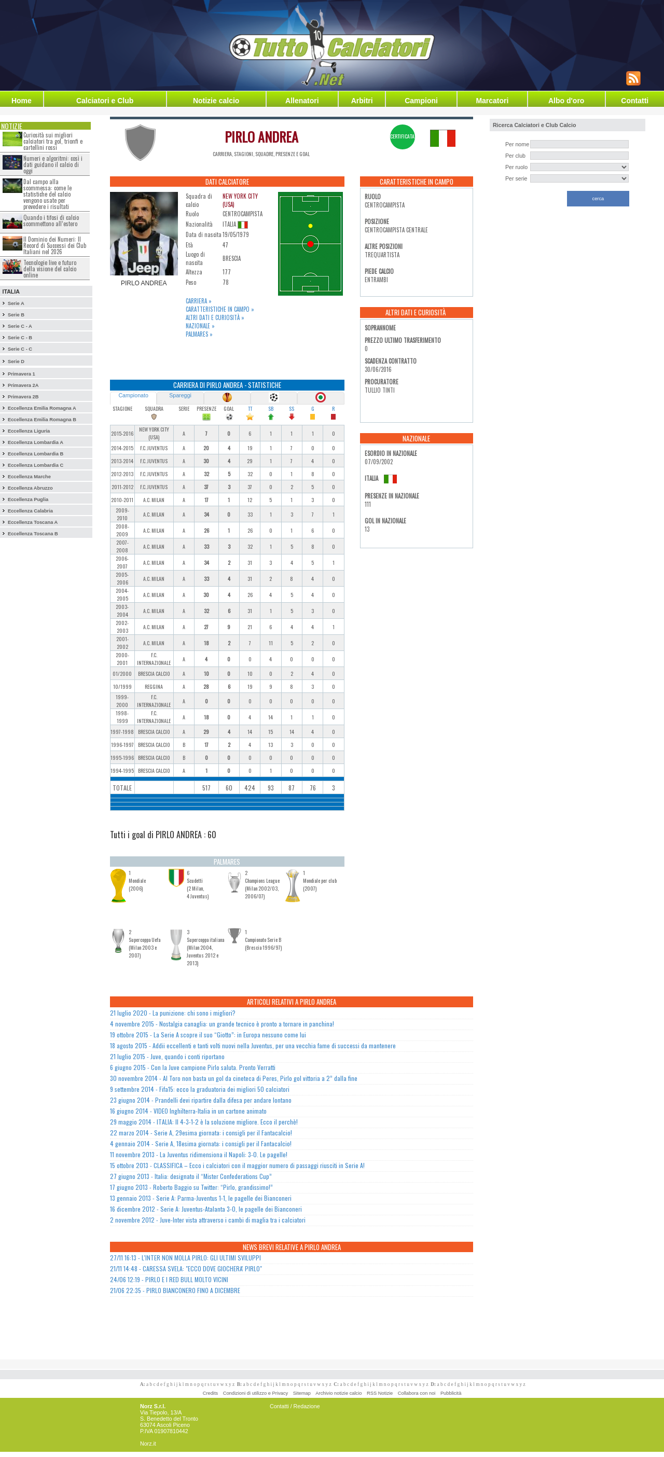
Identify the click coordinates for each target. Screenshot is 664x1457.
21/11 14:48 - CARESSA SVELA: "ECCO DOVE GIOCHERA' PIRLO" (186, 1268)
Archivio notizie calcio (338, 1393)
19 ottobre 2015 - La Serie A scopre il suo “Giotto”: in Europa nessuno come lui (208, 1034)
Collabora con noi (417, 1393)
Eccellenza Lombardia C (35, 465)
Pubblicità (450, 1393)
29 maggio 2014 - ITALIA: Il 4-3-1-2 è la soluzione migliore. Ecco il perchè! (204, 1121)
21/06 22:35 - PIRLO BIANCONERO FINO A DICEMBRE (175, 1290)
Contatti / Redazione (295, 1406)
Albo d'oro (566, 100)
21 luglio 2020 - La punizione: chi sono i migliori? (173, 1012)
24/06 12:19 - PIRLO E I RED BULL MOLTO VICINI (169, 1279)
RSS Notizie (380, 1393)
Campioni (421, 100)
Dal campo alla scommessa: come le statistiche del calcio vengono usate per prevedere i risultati (47, 194)
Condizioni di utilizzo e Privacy (255, 1393)
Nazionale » (200, 326)
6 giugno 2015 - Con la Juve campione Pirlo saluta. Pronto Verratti (192, 1067)
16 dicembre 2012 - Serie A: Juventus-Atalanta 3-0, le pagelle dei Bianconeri (206, 1208)
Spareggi (180, 395)
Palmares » (199, 334)
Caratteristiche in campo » (220, 309)
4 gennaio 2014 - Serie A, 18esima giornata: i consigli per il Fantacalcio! (201, 1143)
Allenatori (302, 100)
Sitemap (302, 1393)
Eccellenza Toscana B (33, 533)
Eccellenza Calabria (30, 511)
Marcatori (492, 100)
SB (270, 408)
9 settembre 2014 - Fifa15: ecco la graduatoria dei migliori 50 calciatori (199, 1089)
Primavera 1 (21, 374)
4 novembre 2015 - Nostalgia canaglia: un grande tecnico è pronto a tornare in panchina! (222, 1023)
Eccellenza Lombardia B (35, 453)
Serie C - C (20, 349)
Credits (210, 1393)
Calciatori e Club (104, 100)
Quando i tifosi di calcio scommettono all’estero (51, 220)
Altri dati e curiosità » (215, 317)
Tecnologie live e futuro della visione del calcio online (49, 268)
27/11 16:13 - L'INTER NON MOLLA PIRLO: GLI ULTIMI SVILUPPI (185, 1257)
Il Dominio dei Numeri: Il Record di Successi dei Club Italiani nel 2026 (54, 245)
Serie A (16, 303)
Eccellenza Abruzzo (30, 488)
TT (250, 408)
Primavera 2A (23, 385)
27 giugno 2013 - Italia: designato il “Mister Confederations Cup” (191, 1176)
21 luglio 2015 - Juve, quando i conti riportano (167, 1056)
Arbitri (362, 100)
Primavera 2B (23, 396)
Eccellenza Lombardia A (35, 442)
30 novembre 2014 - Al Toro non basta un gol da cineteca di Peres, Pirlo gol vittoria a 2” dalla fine (233, 1078)
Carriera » (199, 301)
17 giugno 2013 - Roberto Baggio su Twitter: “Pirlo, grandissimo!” (191, 1187)
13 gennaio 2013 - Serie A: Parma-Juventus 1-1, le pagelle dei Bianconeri (201, 1198)
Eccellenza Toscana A (33, 522)
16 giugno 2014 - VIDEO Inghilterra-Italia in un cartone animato (188, 1110)
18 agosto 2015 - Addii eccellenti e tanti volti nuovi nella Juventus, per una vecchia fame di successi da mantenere (253, 1045)
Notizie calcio (216, 100)
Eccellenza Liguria (29, 431)
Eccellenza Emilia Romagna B (42, 419)
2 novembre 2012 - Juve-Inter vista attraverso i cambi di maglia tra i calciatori (208, 1219)
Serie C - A (20, 326)
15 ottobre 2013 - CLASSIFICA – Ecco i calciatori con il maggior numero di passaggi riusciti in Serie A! (237, 1165)
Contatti (634, 100)
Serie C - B (20, 337)
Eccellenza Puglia (28, 499)
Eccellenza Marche (29, 476)
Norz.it (148, 1443)
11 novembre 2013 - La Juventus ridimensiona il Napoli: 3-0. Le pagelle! (198, 1154)
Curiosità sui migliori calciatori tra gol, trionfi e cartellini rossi (52, 141)
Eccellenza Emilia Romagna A (42, 408)
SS (291, 408)
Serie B (16, 314)
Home (21, 100)
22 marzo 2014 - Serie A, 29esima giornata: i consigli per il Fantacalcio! (201, 1132)
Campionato (133, 395)
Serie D (16, 361)
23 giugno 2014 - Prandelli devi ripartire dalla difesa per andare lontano (201, 1099)
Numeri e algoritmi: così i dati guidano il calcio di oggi (52, 164)
